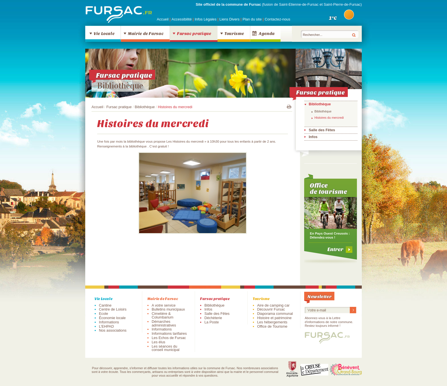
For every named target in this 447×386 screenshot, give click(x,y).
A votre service (164, 305)
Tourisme (234, 33)
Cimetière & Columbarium (162, 315)
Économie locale (112, 318)
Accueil (162, 19)
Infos (313, 137)
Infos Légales (206, 19)
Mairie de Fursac (145, 33)
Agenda (267, 33)
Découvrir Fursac (271, 309)
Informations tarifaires (169, 333)
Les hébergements (272, 322)
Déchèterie (213, 318)
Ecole (103, 313)
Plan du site (252, 19)
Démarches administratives (164, 323)
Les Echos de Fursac (169, 338)
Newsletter (320, 296)
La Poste (211, 322)
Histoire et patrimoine (274, 318)
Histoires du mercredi (329, 117)
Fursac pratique (194, 33)
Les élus (158, 342)
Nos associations (113, 330)
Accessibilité (182, 19)
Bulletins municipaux (168, 309)
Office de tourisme (328, 188)
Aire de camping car (273, 305)
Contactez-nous (277, 19)
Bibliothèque (120, 86)
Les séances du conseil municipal (165, 348)
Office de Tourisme (272, 326)
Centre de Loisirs (113, 309)
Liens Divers (229, 19)
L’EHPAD (106, 326)
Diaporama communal (275, 313)
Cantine (105, 305)
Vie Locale (104, 33)
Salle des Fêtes (322, 130)
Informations (109, 322)
